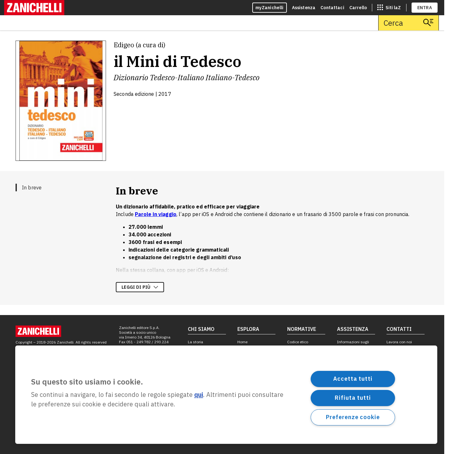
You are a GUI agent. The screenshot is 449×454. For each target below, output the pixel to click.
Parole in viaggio (155, 214)
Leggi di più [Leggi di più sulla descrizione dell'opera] (140, 287)
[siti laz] (389, 7)
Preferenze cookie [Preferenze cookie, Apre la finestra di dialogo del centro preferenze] (353, 417)
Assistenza (304, 7)
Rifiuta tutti (353, 397)
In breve (32, 187)
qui (198, 395)
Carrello (358, 7)
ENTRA (424, 7)
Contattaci (332, 7)
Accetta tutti (353, 378)
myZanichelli (269, 7)
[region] (226, 394)
